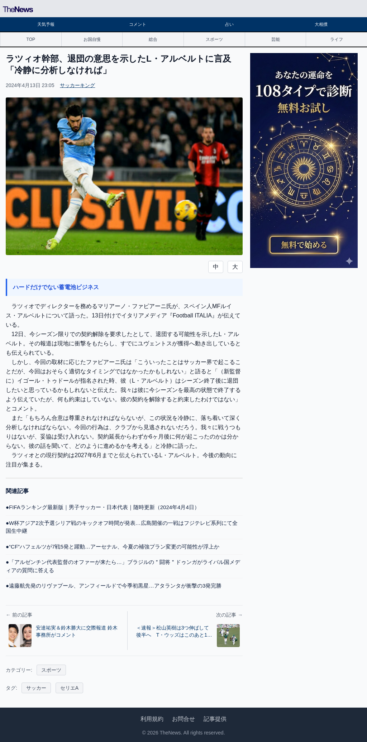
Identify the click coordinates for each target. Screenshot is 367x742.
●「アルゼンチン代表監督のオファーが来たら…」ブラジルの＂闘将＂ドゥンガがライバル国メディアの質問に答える (123, 566)
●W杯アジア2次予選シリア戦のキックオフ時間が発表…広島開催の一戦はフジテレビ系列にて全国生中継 (122, 527)
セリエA (69, 688)
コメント (137, 24)
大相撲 (321, 24)
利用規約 (151, 719)
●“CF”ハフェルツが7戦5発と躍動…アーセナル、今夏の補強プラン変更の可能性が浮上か (112, 547)
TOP (31, 39)
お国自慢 (92, 39)
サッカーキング (77, 85)
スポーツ (214, 39)
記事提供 (215, 719)
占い (229, 24)
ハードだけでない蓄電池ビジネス (56, 287)
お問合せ (183, 719)
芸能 (275, 39)
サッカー (36, 688)
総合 (153, 39)
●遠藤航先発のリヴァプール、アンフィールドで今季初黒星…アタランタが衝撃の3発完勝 (113, 586)
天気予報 (45, 24)
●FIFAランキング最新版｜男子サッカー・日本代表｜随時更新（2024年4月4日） (103, 507)
